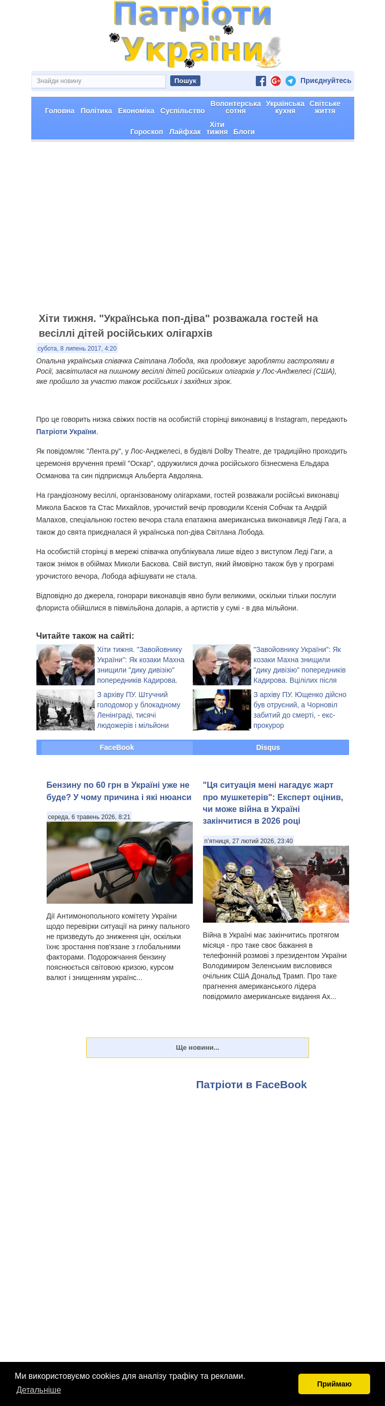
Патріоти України (66, 468)
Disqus (268, 784)
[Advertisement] (192, 268)
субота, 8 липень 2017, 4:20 (77, 385)
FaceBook (117, 784)
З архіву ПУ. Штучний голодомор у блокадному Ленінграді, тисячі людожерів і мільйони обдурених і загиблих (138, 751)
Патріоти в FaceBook (251, 1121)
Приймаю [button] (334, 1384)
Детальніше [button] (38, 1389)
